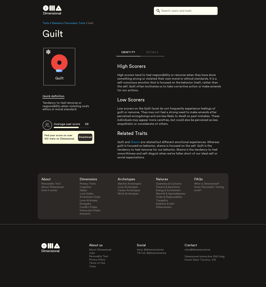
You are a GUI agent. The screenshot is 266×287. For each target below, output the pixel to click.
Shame (135, 142)
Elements (57, 23)
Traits (45, 23)
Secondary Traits (75, 23)
